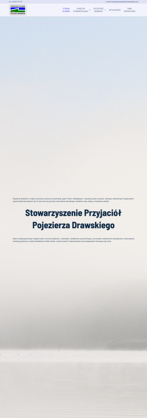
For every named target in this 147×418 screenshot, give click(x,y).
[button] (82, 10)
